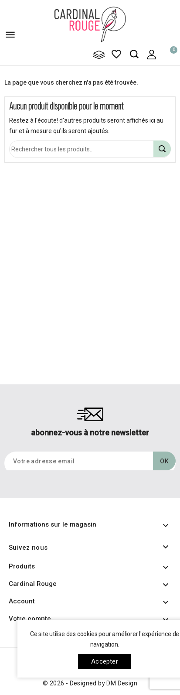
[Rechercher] (90, 149)
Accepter (104, 661)
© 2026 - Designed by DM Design (90, 683)
